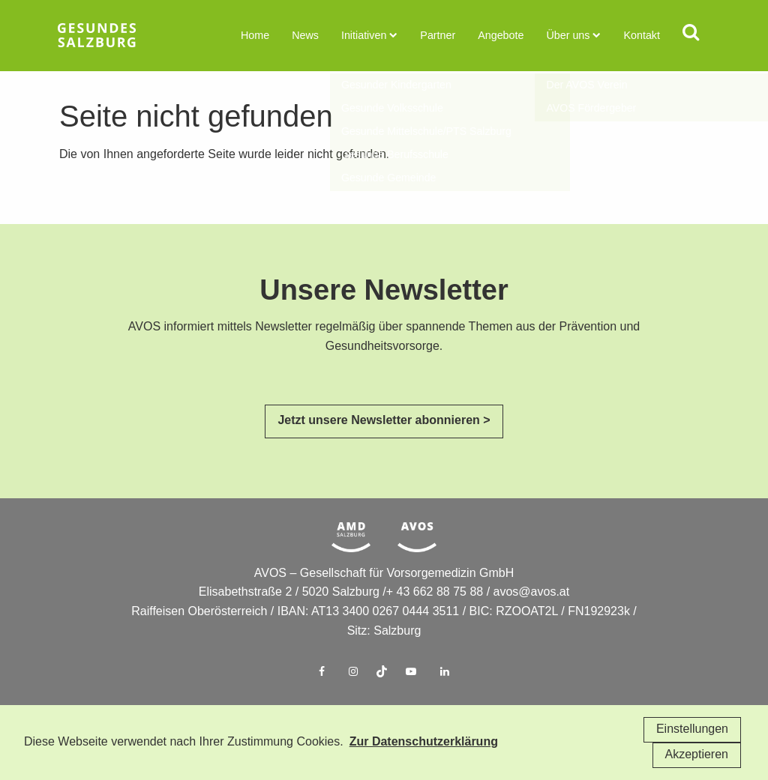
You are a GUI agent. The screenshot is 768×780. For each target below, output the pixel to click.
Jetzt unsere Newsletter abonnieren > (384, 444)
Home (258, 35)
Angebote (501, 35)
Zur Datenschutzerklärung (424, 742)
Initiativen (366, 35)
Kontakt (640, 35)
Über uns (568, 35)
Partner (439, 35)
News (309, 35)
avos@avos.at (532, 615)
